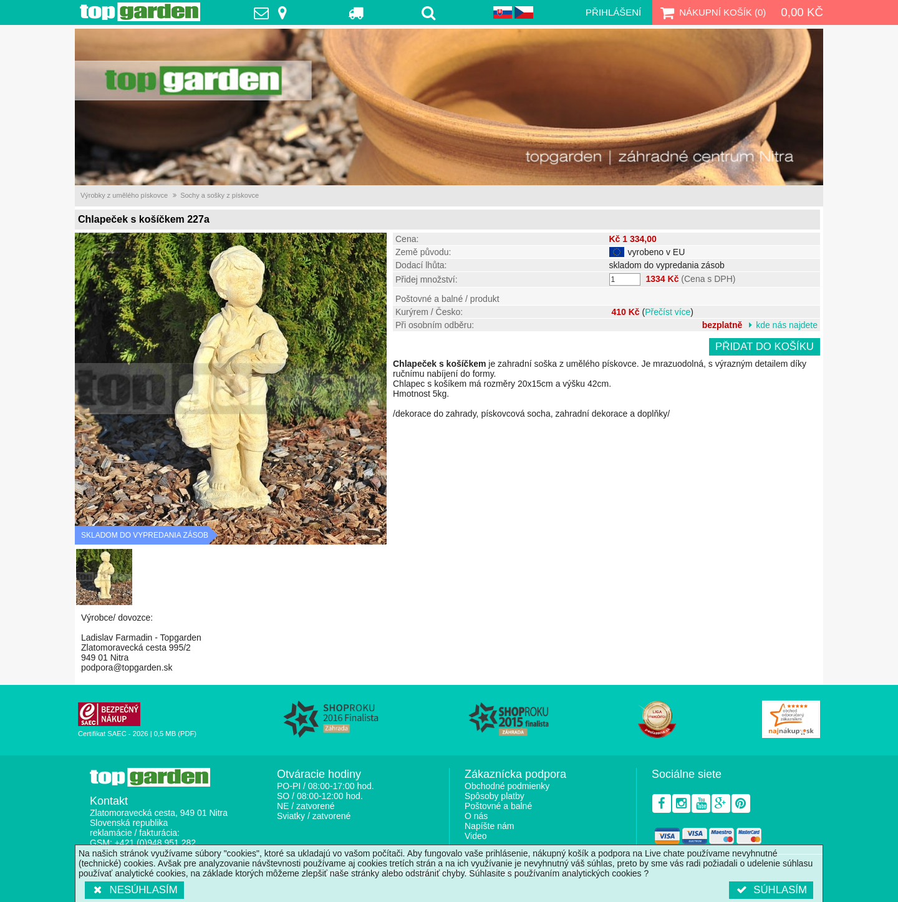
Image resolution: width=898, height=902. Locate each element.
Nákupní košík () (711, 12)
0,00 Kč (802, 12)
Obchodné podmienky (507, 786)
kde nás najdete (787, 325)
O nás (476, 816)
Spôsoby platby (494, 796)
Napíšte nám (489, 826)
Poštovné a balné (498, 806)
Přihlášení (613, 12)
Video (476, 836)
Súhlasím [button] (771, 890)
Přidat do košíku (764, 346)
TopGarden (140, 11)
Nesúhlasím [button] (134, 890)
